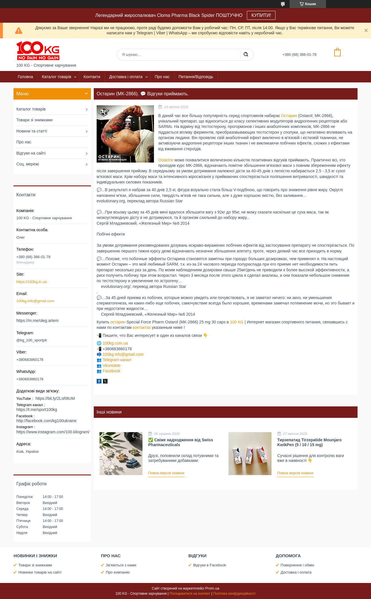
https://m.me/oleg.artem (37, 320)
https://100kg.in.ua (31, 282)
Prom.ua (212, 588)
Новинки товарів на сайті (39, 572)
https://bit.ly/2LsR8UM (55, 398)
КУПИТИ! (261, 15)
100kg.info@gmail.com (123, 354)
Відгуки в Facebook (209, 565)
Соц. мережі (27, 164)
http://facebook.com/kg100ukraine (46, 420)
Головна (25, 76)
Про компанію (118, 572)
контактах (142, 327)
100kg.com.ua (115, 343)
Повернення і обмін (297, 565)
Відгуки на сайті (31, 153)
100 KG (236, 322)
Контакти (91, 76)
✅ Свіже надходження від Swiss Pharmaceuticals (180, 442)
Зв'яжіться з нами (121, 565)
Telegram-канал (117, 359)
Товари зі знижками (34, 120)
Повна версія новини (166, 473)
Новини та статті (31, 131)
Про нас (162, 76)
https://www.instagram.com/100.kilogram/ (52, 432)
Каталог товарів (56, 76)
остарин (117, 322)
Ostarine (165, 160)
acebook (112, 371)
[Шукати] (246, 55)
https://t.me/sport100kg (36, 409)
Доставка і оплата (125, 76)
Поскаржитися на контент (189, 594)
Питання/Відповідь (196, 76)
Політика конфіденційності (234, 594)
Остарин (289, 115)
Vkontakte (111, 365)
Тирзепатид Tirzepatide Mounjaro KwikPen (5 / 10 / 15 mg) (309, 442)
